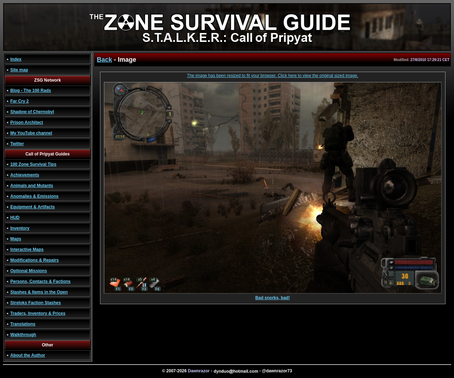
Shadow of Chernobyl (32, 111)
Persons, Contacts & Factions (40, 281)
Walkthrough (23, 334)
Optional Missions (28, 270)
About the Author (27, 355)
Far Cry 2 (19, 101)
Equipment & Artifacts (32, 206)
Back (104, 59)
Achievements (24, 174)
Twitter (17, 143)
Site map (19, 69)
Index (15, 59)
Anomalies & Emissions (34, 196)
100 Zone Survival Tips (33, 164)
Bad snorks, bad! (273, 295)
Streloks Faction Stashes (35, 302)
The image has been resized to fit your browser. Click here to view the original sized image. (272, 75)
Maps (15, 238)
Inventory (19, 228)
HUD (15, 217)
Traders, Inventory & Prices (37, 313)
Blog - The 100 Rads (30, 90)
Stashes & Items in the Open (39, 292)
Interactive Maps (27, 249)
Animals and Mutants (31, 185)
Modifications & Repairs (34, 260)
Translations (22, 324)
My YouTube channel (31, 133)
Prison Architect (26, 122)
